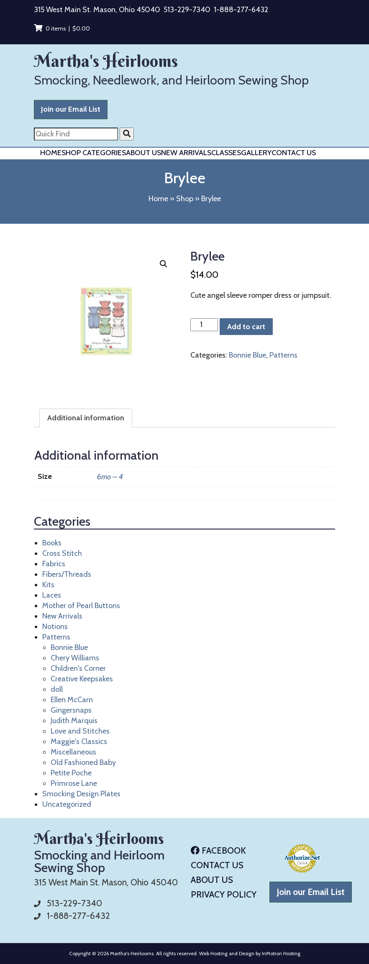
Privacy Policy (223, 894)
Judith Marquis (74, 720)
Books (52, 542)
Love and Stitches (80, 731)
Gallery (256, 152)
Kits (48, 584)
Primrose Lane (74, 783)
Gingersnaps (71, 710)
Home (51, 152)
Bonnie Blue (247, 355)
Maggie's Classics (79, 741)
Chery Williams (75, 657)
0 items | (62, 28)
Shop (184, 198)
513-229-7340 (187, 9)
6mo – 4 (110, 476)
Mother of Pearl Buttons (81, 605)
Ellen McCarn (72, 699)
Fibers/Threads (66, 574)
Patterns (283, 355)
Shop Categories (94, 152)
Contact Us (294, 152)
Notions (55, 626)
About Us (143, 152)
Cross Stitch (62, 553)
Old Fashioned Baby (83, 762)
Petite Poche (71, 772)
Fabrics (53, 563)
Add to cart (246, 326)
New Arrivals (186, 152)
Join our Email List (70, 109)
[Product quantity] (204, 324)
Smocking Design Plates (81, 793)
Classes (226, 152)
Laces (51, 595)
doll (57, 689)
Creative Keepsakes (82, 678)
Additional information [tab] (85, 417)
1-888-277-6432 (241, 9)
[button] (163, 263)
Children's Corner (78, 668)
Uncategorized (66, 804)
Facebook (218, 850)
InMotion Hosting (281, 953)
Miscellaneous (73, 752)
